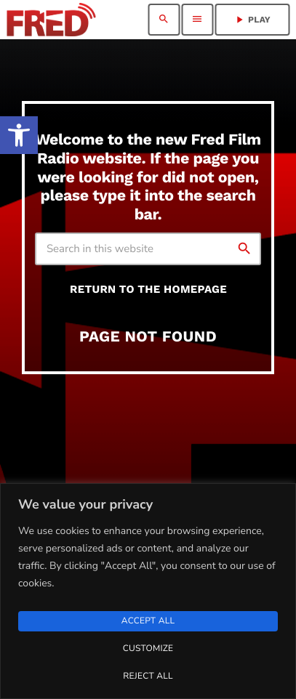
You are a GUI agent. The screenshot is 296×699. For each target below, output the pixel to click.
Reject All (147, 676)
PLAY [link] (252, 19)
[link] (19, 135)
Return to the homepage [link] (148, 289)
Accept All (148, 621)
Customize (148, 649)
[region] (148, 591)
